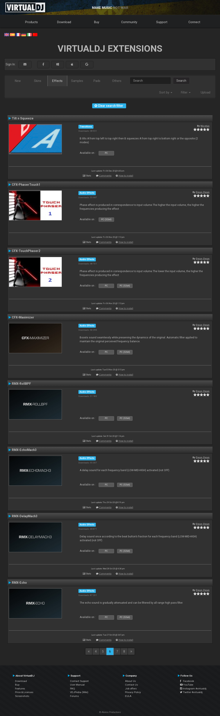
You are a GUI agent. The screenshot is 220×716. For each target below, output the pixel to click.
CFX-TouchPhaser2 (26, 251)
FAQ (72, 688)
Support (161, 22)
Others (116, 81)
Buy (96, 22)
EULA (128, 696)
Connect (194, 22)
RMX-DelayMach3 (24, 516)
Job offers (131, 688)
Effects (57, 81)
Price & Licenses (24, 692)
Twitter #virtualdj (191, 692)
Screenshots (22, 696)
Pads (96, 81)
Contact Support (79, 681)
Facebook (187, 681)
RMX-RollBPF (21, 383)
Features (20, 688)
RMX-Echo (19, 582)
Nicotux (204, 125)
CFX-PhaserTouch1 (26, 184)
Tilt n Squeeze (23, 118)
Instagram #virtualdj (193, 688)
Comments (105, 175)
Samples (77, 81)
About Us (130, 681)
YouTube (186, 684)
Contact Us (131, 684)
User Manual (77, 684)
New (18, 81)
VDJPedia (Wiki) (79, 692)
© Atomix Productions (110, 712)
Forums (74, 696)
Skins (37, 81)
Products (31, 22)
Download (64, 22)
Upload (205, 92)
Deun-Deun (202, 192)
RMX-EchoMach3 (24, 450)
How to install (126, 175)
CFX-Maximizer (23, 317)
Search (181, 80)
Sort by (165, 92)
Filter (186, 92)
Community (129, 22)
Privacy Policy (133, 692)
